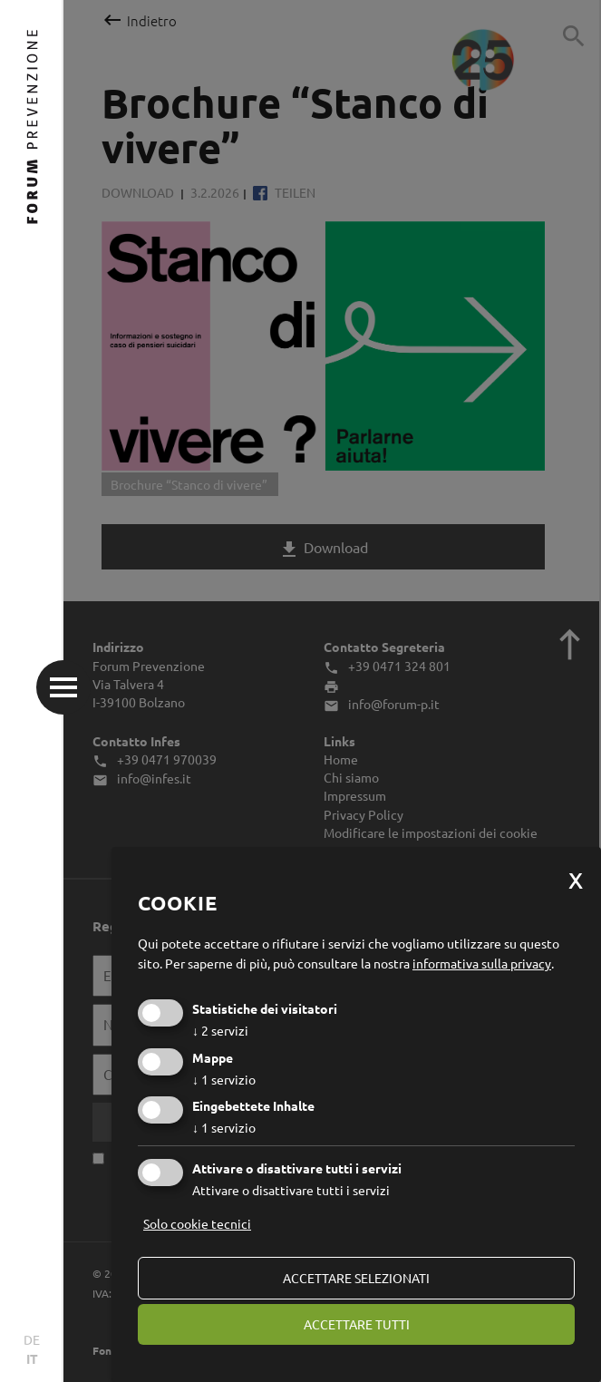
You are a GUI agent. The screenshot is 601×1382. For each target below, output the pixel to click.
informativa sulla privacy (481, 963)
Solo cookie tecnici (197, 1223)
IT (32, 1358)
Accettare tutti (357, 1324)
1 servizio (224, 1079)
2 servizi (220, 1030)
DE (32, 1339)
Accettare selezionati (356, 1278)
